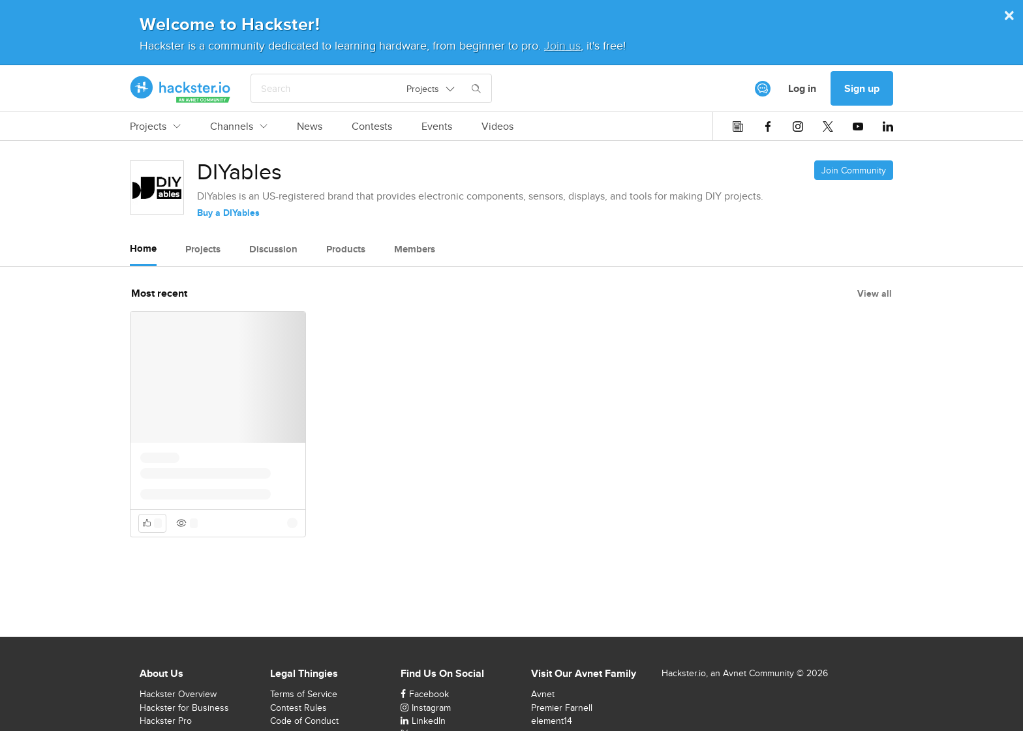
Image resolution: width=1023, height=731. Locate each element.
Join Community (853, 170)
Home (143, 248)
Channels (238, 126)
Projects (155, 126)
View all (874, 293)
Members (414, 249)
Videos (497, 126)
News (309, 126)
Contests (372, 126)
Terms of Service (303, 693)
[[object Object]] (763, 89)
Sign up (861, 88)
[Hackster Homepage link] (180, 89)
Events (436, 126)
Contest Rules (298, 707)
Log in (802, 88)
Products (345, 249)
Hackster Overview (178, 693)
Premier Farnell (561, 707)
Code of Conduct (304, 720)
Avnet (543, 693)
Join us (562, 45)
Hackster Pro (166, 720)
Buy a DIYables (228, 212)
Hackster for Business (184, 707)
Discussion (273, 249)
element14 (551, 720)
